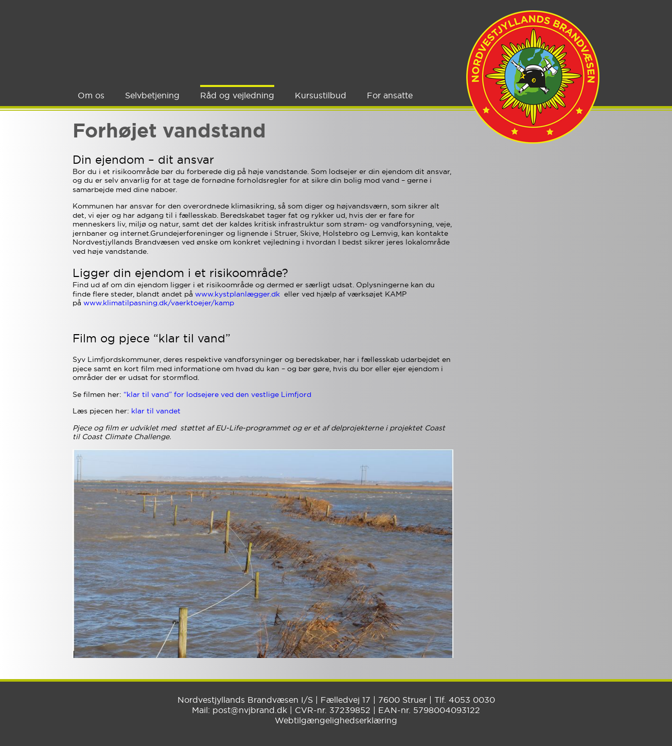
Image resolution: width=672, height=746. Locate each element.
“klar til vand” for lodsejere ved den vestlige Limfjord (217, 394)
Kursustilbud (320, 95)
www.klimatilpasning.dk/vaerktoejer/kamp (159, 302)
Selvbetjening (152, 95)
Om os (91, 95)
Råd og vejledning (237, 95)
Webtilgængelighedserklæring (336, 720)
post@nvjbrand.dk (250, 710)
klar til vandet (156, 410)
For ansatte (390, 95)
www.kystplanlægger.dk (237, 294)
